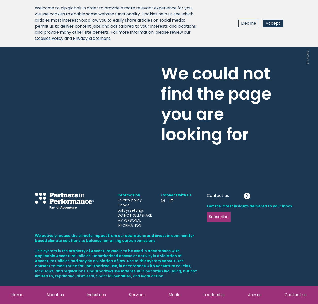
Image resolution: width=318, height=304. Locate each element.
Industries (96, 295)
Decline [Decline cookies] (248, 23)
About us (55, 295)
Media (174, 295)
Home (17, 295)
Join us (254, 295)
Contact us (296, 295)
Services (137, 295)
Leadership (214, 295)
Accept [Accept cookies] (273, 23)
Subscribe (219, 217)
